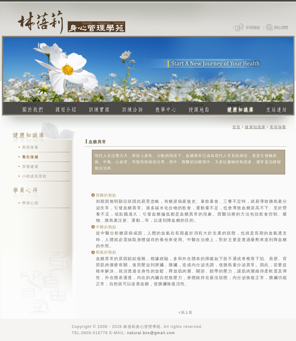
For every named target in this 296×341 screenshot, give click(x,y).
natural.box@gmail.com (151, 333)
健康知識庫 (255, 127)
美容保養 (30, 147)
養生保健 (30, 157)
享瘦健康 (30, 166)
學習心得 (30, 203)
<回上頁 (186, 312)
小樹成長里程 (34, 176)
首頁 (236, 127)
